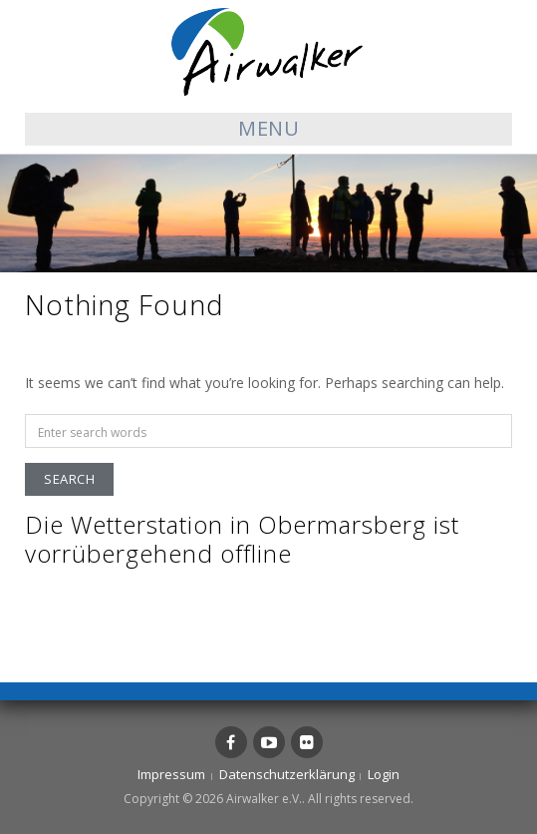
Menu (268, 128)
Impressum (171, 774)
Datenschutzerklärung (287, 774)
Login (384, 774)
